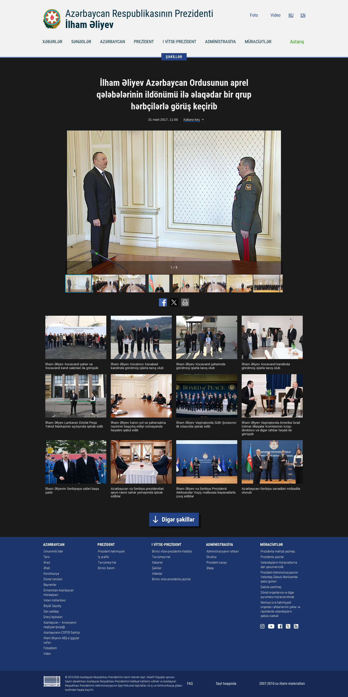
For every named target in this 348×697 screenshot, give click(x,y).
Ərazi (47, 562)
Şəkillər (157, 568)
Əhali (47, 568)
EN (303, 15)
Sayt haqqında (226, 683)
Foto (254, 15)
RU (291, 15)
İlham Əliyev (89, 24)
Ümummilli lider (53, 551)
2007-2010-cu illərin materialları (282, 683)
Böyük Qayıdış (52, 606)
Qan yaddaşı (51, 611)
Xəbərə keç (191, 119)
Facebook (287, 24)
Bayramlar (50, 585)
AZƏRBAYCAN (112, 41)
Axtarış (297, 41)
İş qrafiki (103, 557)
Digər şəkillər (178, 519)
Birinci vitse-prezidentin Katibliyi (172, 551)
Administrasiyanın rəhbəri (222, 551)
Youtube (278, 24)
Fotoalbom (50, 648)
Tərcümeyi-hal (107, 562)
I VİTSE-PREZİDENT (179, 41)
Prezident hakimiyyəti (111, 551)
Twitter (295, 24)
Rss (303, 24)
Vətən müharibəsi (55, 600)
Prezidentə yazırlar (272, 557)
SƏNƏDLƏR (81, 41)
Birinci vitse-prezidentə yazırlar (171, 579)
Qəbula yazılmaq (271, 587)
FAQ (190, 683)
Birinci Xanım (106, 568)
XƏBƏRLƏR (52, 41)
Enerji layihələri (53, 617)
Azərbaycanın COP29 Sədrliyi (62, 633)
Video (276, 15)
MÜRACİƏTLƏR (258, 41)
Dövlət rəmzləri (53, 579)
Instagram (269, 24)
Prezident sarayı (216, 562)
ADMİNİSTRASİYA (220, 41)
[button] (278, 202)
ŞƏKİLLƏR (174, 57)
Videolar (157, 574)
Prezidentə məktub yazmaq (278, 551)
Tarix (47, 557)
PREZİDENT (144, 41)
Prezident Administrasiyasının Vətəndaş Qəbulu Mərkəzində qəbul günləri (279, 576)
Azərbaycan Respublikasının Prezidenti (139, 13)
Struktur (211, 557)
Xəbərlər (157, 562)
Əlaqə (210, 568)
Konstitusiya (51, 574)
